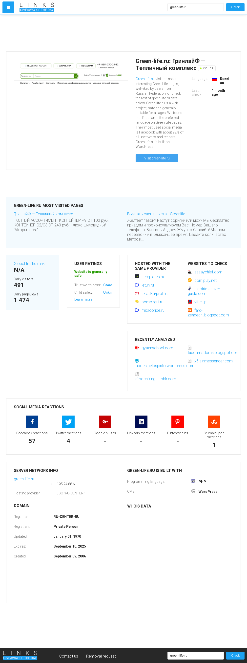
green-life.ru (24, 479)
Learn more (83, 299)
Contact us (68, 656)
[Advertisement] (92, 33)
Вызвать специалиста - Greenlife (156, 214)
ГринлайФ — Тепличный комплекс (43, 214)
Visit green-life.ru (157, 158)
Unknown (110, 292)
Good (107, 285)
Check (235, 7)
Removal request (101, 656)
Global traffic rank (29, 263)
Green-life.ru (145, 79)
